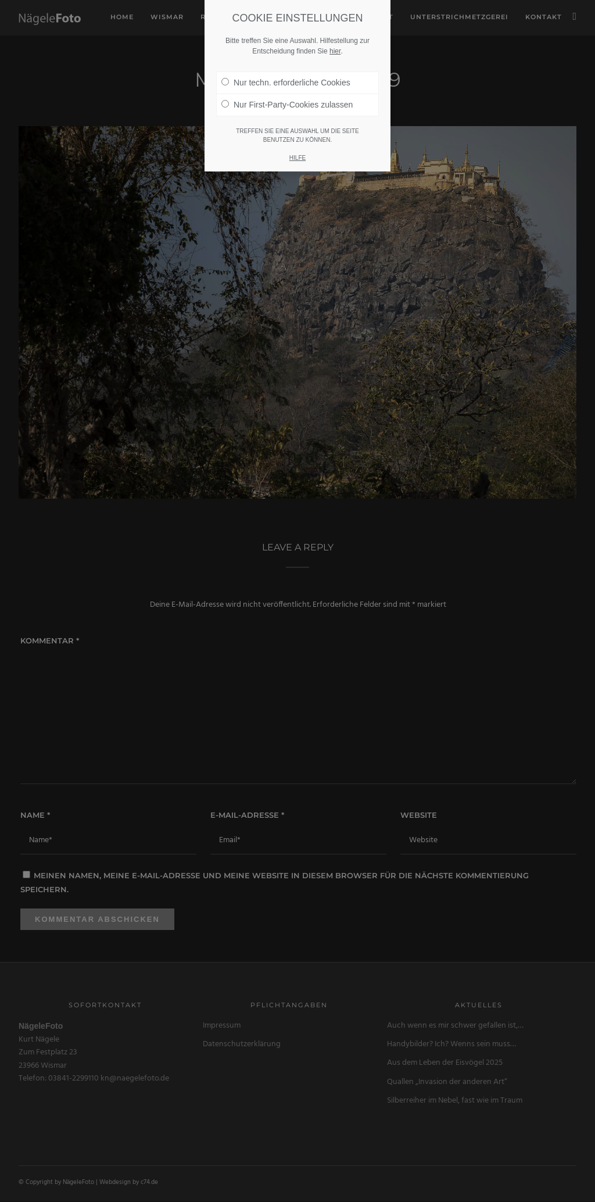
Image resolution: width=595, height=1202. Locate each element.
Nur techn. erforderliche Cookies (285, 82)
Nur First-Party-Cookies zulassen (287, 104)
